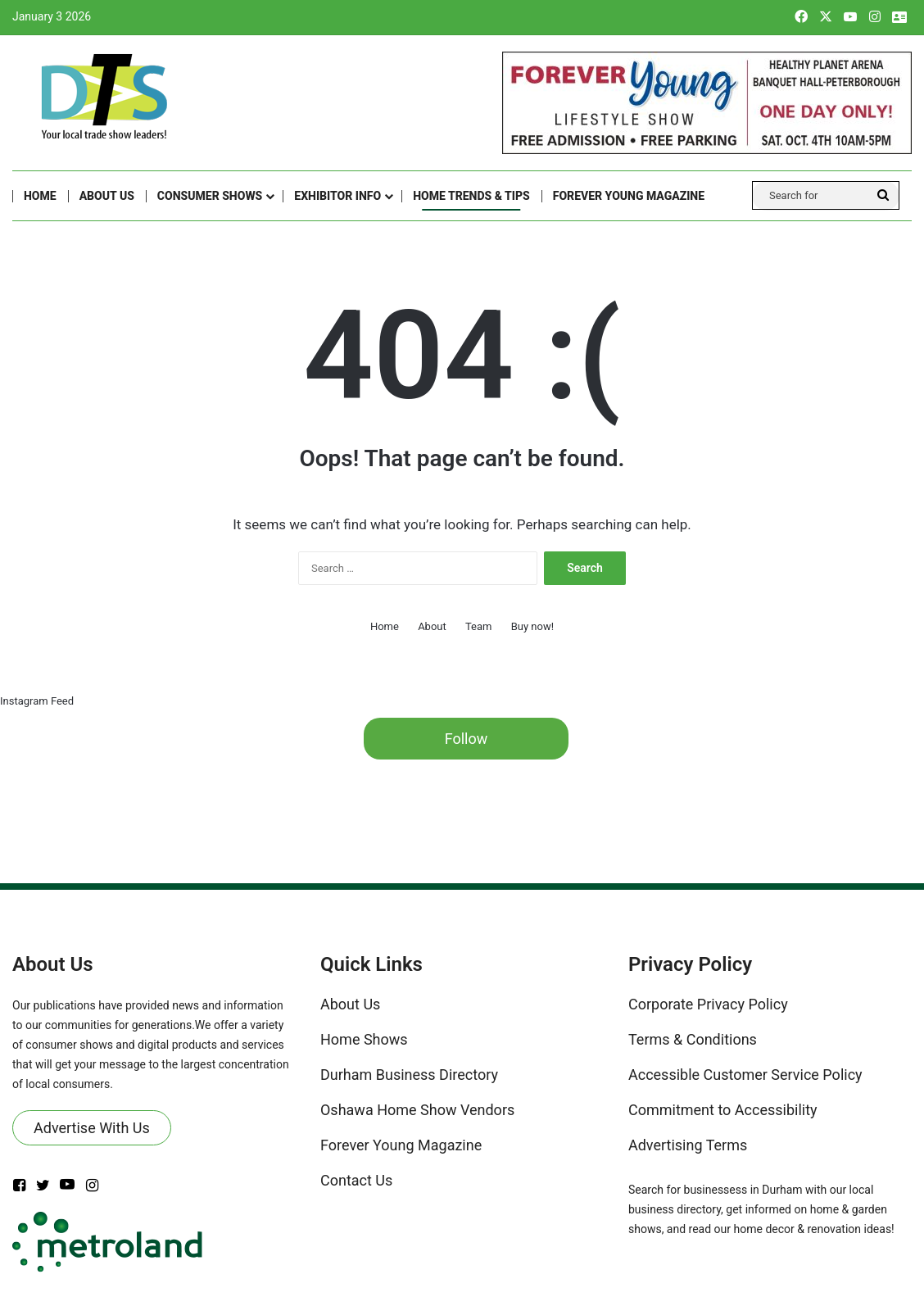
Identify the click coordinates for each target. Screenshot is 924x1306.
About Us (106, 195)
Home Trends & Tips (471, 195)
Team (478, 626)
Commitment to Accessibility (723, 1109)
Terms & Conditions (692, 1039)
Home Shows (364, 1039)
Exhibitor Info (337, 195)
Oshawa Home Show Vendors (417, 1109)
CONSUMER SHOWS (209, 195)
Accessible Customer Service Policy (745, 1074)
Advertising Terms (687, 1145)
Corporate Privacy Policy (708, 1004)
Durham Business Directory (409, 1074)
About (432, 626)
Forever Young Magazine (401, 1145)
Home (40, 195)
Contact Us (356, 1180)
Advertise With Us (92, 1127)
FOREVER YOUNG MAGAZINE (628, 195)
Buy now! (532, 626)
